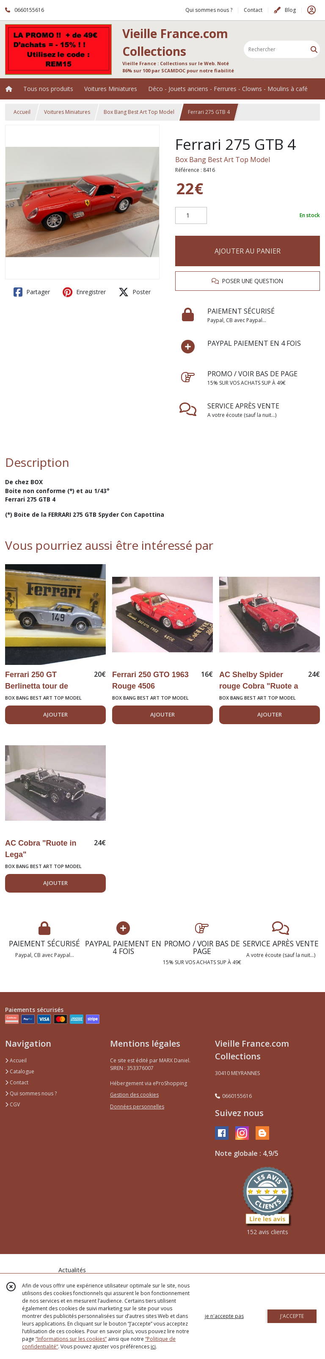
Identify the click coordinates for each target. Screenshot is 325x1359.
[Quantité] (191, 215)
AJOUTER (55, 714)
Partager (32, 292)
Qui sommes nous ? (31, 1093)
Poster (134, 292)
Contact (253, 10)
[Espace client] (311, 10)
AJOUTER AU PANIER (248, 251)
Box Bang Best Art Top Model (139, 112)
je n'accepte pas (224, 1316)
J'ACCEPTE (292, 1316)
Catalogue (19, 1071)
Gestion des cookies (134, 1094)
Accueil (22, 112)
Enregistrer (84, 292)
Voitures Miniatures (67, 112)
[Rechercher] (313, 49)
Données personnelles (137, 1106)
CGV (12, 1104)
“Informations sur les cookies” (71, 1338)
